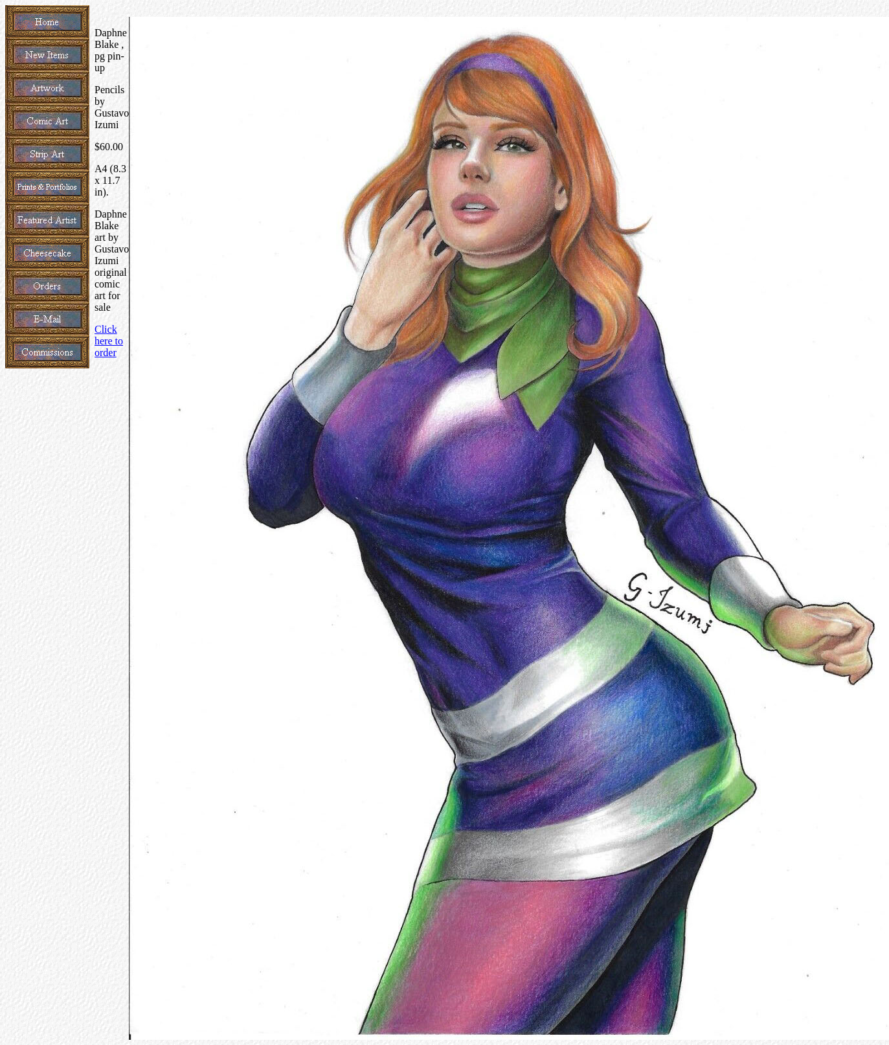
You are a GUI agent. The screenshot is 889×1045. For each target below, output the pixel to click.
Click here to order (109, 341)
